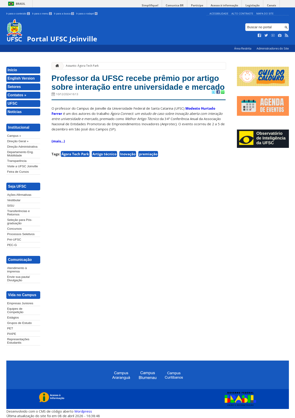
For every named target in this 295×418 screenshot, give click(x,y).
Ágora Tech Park (75, 154)
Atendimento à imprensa (17, 269)
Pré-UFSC (14, 239)
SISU (10, 205)
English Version (21, 78)
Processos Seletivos (21, 234)
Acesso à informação (224, 5)
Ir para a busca (64, 13)
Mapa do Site (265, 13)
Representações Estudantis (18, 341)
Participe (197, 5)
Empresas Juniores (20, 303)
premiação (148, 154)
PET (10, 328)
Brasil (20, 4)
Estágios (13, 317)
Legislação (252, 5)
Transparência (17, 161)
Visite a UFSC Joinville (22, 166)
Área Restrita (243, 48)
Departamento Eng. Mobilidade (20, 153)
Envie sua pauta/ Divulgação (18, 278)
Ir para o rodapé (86, 13)
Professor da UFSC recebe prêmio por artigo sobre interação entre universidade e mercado (138, 82)
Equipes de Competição (15, 310)
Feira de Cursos (18, 171)
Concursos (14, 228)
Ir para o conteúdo (18, 13)
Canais (271, 5)
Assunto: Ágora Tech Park (82, 66)
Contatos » (17, 95)
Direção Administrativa (22, 146)
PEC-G (12, 245)
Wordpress (83, 411)
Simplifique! (150, 5)
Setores (14, 87)
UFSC (13, 103)
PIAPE (11, 333)
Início (12, 70)
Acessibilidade (219, 13)
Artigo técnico (104, 154)
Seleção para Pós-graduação (19, 221)
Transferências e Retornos (18, 212)
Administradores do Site (273, 48)
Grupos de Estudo (19, 323)
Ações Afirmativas (19, 194)
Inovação (127, 154)
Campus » (14, 135)
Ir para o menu (42, 13)
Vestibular (14, 200)
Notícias (15, 112)
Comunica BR (175, 5)
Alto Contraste (242, 13)
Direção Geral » (18, 141)
